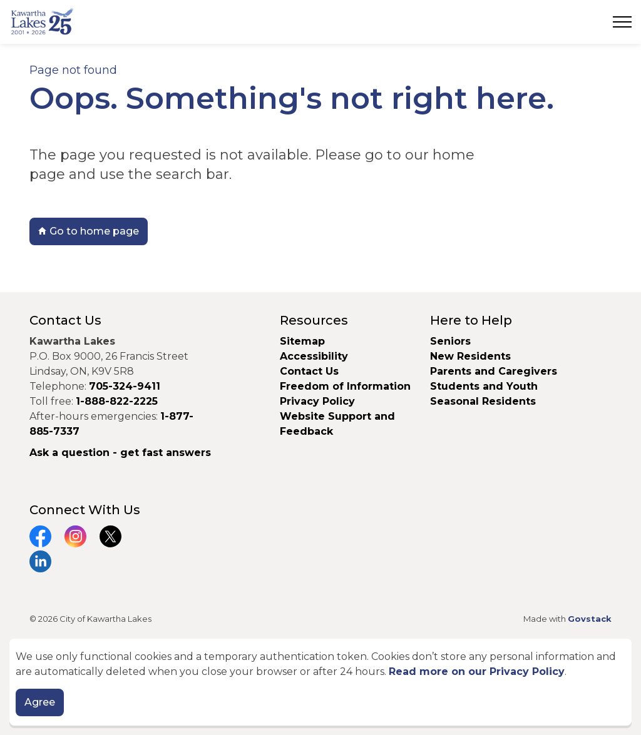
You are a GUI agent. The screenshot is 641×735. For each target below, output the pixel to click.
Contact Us (309, 371)
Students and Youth (484, 386)
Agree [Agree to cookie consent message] (40, 702)
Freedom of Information (345, 386)
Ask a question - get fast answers (120, 453)
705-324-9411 (124, 386)
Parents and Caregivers (493, 371)
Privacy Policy (317, 401)
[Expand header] (622, 22)
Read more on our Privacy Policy (477, 671)
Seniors (450, 341)
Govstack (590, 619)
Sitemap (302, 341)
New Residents (470, 356)
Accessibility (314, 356)
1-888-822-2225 (117, 401)
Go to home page (88, 231)
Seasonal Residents (484, 401)
